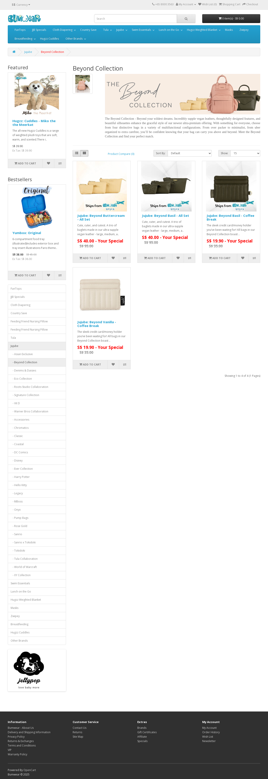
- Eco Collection (21, 379)
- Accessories (20, 419)
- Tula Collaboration (24, 559)
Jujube (120, 30)
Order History (211, 732)
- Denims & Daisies (23, 370)
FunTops (20, 30)
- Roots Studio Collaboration (29, 387)
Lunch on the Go (169, 30)
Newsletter (209, 741)
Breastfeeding (23, 38)
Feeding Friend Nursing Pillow (29, 321)
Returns (77, 732)
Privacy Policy (16, 737)
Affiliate (142, 737)
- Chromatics (20, 428)
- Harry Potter (20, 477)
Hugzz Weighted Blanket (202, 30)
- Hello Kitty (19, 485)
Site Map (78, 737)
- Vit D (15, 403)
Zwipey (244, 30)
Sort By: (160, 153)
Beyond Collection (52, 52)
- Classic (17, 436)
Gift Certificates (147, 732)
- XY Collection (21, 575)
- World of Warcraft (24, 567)
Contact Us (79, 728)
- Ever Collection (22, 469)
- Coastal (17, 444)
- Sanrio (16, 534)
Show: (224, 153)
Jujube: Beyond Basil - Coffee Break (230, 217)
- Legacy (17, 493)
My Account (209, 728)
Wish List (207, 737)
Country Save (88, 30)
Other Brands (74, 38)
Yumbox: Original (26, 233)
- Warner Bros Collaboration (29, 411)
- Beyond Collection (24, 362)
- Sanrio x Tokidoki (23, 542)
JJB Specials (39, 30)
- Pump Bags (19, 518)
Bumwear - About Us (21, 728)
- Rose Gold (19, 526)
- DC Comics (19, 452)
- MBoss (17, 501)
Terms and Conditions (22, 745)
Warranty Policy (17, 754)
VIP (10, 750)
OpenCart (29, 770)
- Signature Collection (25, 395)
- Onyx (16, 510)
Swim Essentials (141, 30)
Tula (106, 30)
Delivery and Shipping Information (29, 732)
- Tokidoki (18, 550)
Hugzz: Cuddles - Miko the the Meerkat (34, 123)
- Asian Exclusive (22, 354)
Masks (229, 30)
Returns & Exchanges (21, 741)
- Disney (17, 460)
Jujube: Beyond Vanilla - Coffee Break (96, 324)
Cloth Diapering (62, 30)
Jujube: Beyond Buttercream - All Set (101, 217)
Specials (142, 741)
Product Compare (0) (121, 154)
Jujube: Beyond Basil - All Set (165, 215)
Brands (141, 728)
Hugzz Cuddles (49, 38)
